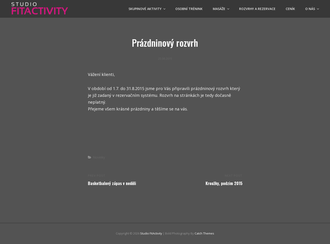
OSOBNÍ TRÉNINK (189, 9)
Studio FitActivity (151, 233)
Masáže (221, 9)
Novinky (99, 157)
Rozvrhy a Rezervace (257, 9)
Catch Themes (204, 233)
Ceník (290, 9)
